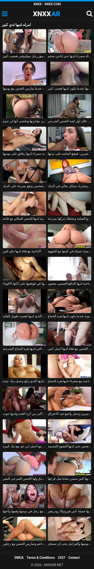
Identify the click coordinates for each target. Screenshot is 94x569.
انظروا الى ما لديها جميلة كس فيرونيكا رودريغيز (69, 511)
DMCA (19, 557)
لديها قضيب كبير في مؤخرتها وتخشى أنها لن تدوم (24, 121)
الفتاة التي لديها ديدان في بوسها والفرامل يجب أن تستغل (69, 544)
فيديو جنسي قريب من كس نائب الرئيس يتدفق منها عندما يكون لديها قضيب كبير (69, 88)
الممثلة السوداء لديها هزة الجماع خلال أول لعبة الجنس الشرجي (69, 121)
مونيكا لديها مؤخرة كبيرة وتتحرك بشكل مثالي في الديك (69, 186)
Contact (73, 557)
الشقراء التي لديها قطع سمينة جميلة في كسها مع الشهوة (69, 251)
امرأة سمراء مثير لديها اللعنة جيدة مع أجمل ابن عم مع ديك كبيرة (24, 446)
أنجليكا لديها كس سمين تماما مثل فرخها (69, 478)
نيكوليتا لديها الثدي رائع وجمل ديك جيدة (24, 381)
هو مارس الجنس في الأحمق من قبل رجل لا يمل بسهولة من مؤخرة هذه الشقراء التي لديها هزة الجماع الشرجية (24, 348)
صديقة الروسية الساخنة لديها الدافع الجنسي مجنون (69, 283)
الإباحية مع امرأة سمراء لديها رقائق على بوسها (24, 153)
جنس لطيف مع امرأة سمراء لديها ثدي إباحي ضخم (69, 56)
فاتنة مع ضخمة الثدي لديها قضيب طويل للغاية (24, 316)
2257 (61, 557)
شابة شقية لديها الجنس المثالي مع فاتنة (24, 218)
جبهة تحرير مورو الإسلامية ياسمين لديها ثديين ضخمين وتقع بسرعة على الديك (24, 186)
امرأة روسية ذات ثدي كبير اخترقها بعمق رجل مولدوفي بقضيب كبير (24, 56)
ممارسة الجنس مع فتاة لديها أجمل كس (69, 348)
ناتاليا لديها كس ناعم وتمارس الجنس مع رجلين (24, 544)
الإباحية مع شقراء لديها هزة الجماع (69, 381)
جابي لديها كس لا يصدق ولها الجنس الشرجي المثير (24, 478)
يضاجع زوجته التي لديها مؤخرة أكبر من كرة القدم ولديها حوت (24, 413)
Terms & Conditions (41, 557)
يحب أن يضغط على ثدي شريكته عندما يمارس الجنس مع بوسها (24, 88)
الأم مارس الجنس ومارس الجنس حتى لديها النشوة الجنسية (69, 446)
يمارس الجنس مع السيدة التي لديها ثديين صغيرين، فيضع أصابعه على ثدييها (69, 153)
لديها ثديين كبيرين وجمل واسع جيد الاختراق (69, 413)
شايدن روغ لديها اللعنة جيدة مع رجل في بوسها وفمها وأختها (24, 511)
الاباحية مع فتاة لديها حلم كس (22, 251)
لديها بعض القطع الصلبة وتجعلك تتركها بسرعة (69, 218)
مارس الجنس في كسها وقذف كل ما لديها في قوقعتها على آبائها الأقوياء (24, 283)
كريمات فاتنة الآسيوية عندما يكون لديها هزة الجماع (69, 316)
